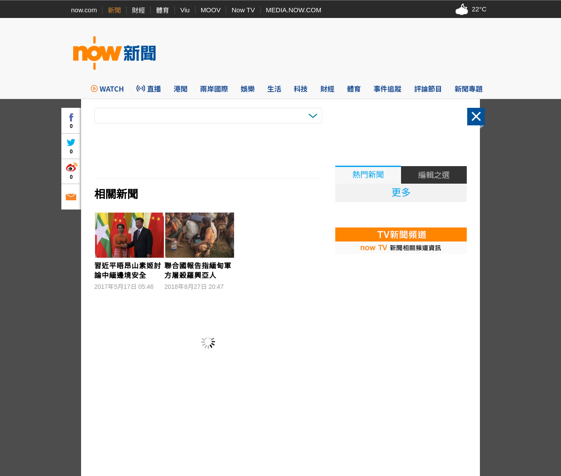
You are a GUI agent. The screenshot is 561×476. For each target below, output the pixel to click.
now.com (84, 10)
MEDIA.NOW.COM (294, 10)
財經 (138, 10)
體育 (162, 10)
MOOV (211, 10)
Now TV (243, 10)
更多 (401, 192)
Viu (184, 10)
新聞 (114, 10)
